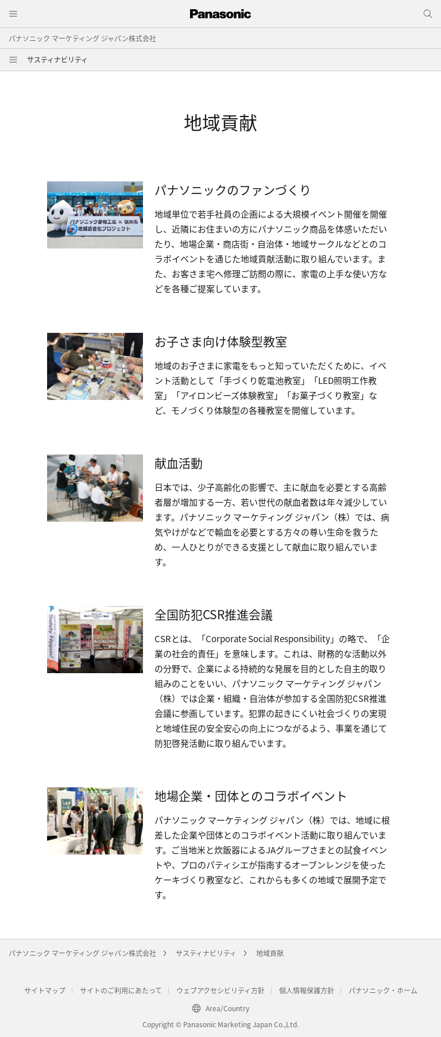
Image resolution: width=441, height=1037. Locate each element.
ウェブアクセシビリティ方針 (220, 990)
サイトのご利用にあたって (121, 990)
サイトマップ (44, 990)
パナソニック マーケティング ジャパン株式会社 (82, 38)
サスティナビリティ (57, 59)
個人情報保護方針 (306, 990)
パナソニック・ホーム (383, 990)
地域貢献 (270, 953)
